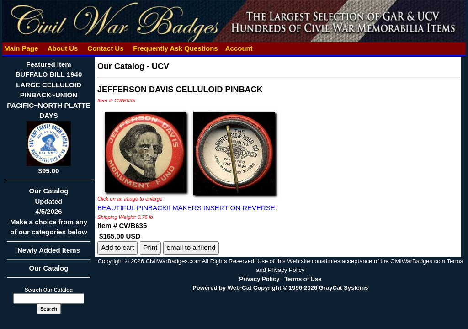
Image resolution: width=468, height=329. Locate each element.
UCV (160, 66)
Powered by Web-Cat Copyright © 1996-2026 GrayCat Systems (280, 287)
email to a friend (191, 247)
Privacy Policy (259, 279)
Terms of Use (302, 279)
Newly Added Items (48, 253)
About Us (63, 48)
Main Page (21, 48)
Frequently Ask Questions (175, 48)
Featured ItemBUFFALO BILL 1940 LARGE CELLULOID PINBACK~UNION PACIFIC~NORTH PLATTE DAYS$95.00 (48, 117)
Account (239, 48)
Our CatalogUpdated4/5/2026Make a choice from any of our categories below (48, 214)
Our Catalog (49, 268)
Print (151, 247)
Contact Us (105, 48)
